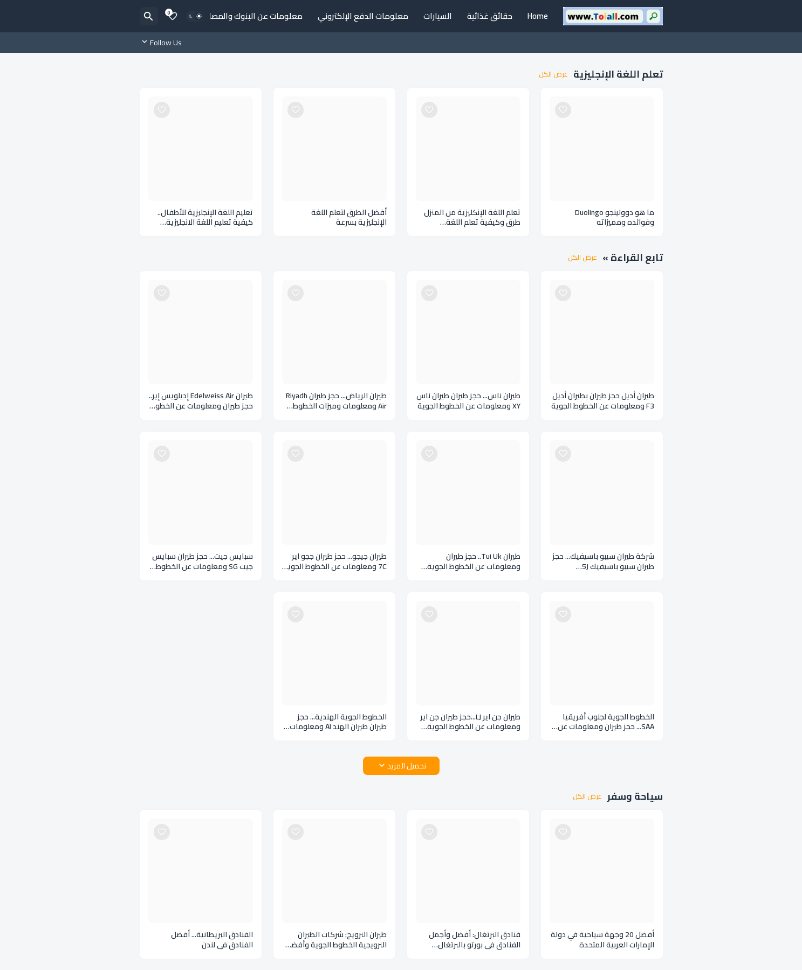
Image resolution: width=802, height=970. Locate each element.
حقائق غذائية (489, 16)
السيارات (437, 16)
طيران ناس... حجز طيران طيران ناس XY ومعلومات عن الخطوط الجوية (468, 401)
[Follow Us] (163, 42)
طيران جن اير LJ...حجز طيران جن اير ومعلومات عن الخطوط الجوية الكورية (470, 722)
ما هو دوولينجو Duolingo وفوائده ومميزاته (614, 217)
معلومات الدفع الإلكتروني (363, 16)
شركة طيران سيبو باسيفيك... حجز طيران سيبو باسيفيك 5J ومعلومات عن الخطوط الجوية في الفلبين (603, 561)
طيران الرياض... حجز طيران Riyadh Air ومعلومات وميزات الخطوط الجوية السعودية (336, 401)
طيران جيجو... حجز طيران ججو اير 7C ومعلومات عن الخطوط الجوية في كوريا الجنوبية (335, 561)
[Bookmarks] (173, 16)
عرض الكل (553, 74)
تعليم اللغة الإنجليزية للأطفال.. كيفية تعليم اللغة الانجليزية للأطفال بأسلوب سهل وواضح (205, 217)
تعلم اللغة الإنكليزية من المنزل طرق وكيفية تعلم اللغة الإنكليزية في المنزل (472, 217)
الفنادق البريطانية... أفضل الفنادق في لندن (212, 940)
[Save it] (563, 110)
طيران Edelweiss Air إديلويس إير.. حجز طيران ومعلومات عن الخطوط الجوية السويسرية (201, 401)
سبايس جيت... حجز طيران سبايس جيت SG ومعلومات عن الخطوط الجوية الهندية (202, 561)
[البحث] (149, 16)
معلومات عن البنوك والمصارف (250, 16)
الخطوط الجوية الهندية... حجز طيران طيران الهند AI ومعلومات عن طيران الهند (338, 722)
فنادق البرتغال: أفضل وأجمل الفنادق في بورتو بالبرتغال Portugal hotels (474, 940)
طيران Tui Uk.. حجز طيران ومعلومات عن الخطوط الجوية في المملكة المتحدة (473, 561)
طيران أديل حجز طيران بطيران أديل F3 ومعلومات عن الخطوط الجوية (602, 401)
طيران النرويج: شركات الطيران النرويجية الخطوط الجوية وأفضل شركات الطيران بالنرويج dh (336, 940)
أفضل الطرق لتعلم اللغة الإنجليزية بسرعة (349, 217)
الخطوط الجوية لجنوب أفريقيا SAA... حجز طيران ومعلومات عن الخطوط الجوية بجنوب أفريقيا (606, 722)
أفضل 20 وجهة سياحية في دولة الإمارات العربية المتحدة (602, 940)
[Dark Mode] (195, 16)
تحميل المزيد (406, 766)
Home (537, 16)
